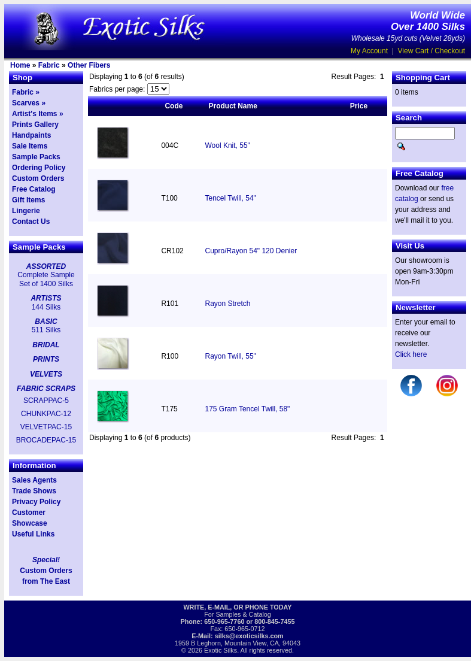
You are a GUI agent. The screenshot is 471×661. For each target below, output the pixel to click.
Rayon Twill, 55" (230, 356)
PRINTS (46, 359)
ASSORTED (46, 266)
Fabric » (25, 92)
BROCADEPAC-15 (46, 440)
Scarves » (28, 103)
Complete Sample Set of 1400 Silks (45, 279)
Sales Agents (34, 480)
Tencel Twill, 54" (230, 198)
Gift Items (28, 200)
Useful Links (33, 534)
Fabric (49, 65)
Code (174, 106)
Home (20, 65)
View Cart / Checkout (432, 51)
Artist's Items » (37, 114)
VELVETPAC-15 (46, 427)
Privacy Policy (36, 502)
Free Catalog (34, 189)
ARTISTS (46, 298)
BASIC (46, 321)
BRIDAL (45, 345)
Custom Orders (38, 178)
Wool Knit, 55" (227, 145)
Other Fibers (89, 65)
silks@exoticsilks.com (249, 635)
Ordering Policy (38, 167)
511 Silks (46, 330)
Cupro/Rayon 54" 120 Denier (251, 251)
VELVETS (46, 374)
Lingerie (26, 211)
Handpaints (31, 135)
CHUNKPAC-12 (46, 414)
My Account (369, 51)
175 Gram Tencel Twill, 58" (247, 409)
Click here (411, 354)
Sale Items (29, 146)
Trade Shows (34, 491)
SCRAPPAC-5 (46, 400)
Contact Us (31, 221)
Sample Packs (36, 157)
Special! (46, 560)
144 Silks (46, 307)
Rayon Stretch (227, 303)
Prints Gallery (35, 124)
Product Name (232, 106)
